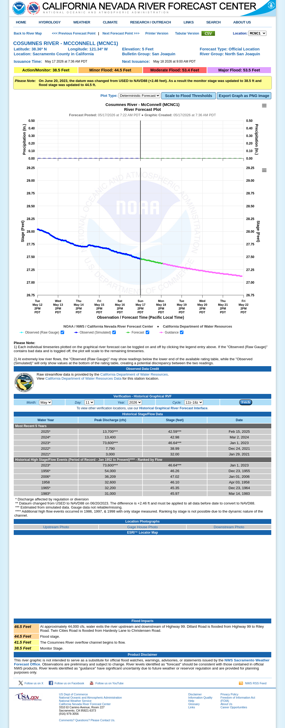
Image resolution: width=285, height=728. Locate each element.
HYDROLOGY (50, 22)
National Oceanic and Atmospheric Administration (90, 698)
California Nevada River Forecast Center (85, 704)
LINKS (188, 22)
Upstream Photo (56, 528)
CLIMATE (110, 22)
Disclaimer (195, 695)
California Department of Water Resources (134, 375)
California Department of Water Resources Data (83, 379)
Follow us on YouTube (106, 684)
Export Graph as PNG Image (244, 96)
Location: (240, 34)
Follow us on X (31, 684)
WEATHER (81, 22)
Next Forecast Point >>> (120, 34)
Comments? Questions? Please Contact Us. (87, 721)
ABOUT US (242, 22)
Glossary (194, 704)
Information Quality (200, 698)
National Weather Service (75, 701)
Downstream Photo (229, 528)
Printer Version (156, 34)
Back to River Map (28, 34)
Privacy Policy (229, 695)
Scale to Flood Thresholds (188, 96)
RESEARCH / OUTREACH (150, 22)
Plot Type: (108, 96)
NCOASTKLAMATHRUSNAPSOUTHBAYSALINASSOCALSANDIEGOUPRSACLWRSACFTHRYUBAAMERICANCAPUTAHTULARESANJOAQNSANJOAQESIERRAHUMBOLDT (257, 34)
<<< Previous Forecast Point (74, 34)
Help (191, 701)
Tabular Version (187, 34)
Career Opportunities (233, 708)
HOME (21, 22)
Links (191, 708)
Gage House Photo (142, 528)
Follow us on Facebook (66, 684)
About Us (226, 704)
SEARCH (213, 22)
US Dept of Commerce (73, 695)
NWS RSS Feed (252, 684)
